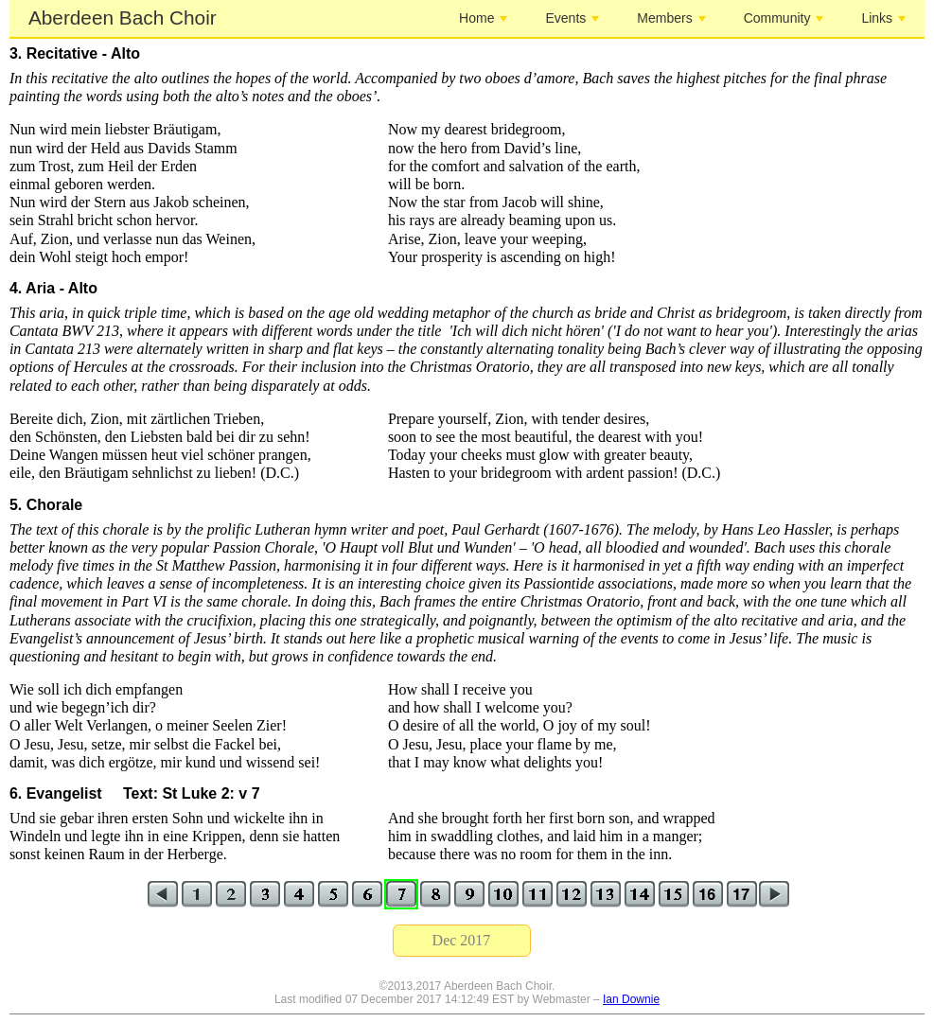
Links (883, 18)
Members (671, 18)
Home (483, 18)
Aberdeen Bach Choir (122, 17)
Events (572, 18)
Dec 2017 (461, 940)
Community (784, 18)
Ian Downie (631, 999)
